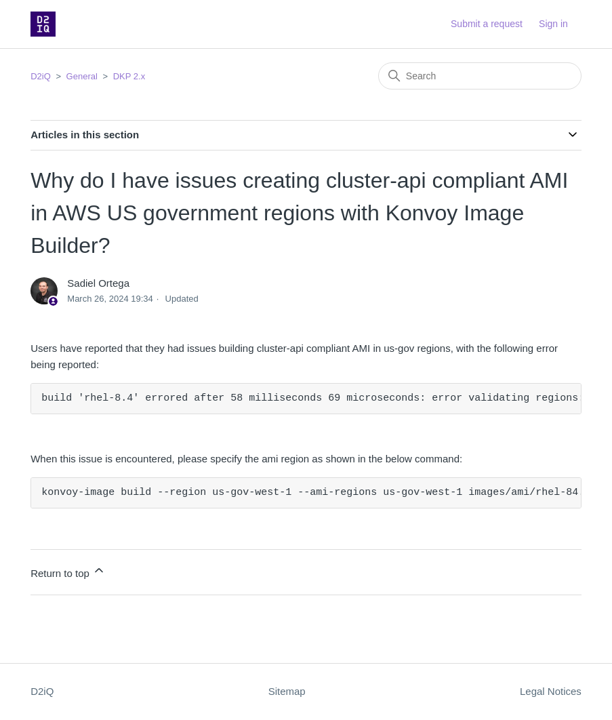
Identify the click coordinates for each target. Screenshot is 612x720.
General (82, 76)
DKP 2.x (129, 76)
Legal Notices (551, 691)
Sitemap (287, 691)
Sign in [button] (553, 23)
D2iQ (40, 76)
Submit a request (487, 23)
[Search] (480, 75)
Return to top (68, 571)
